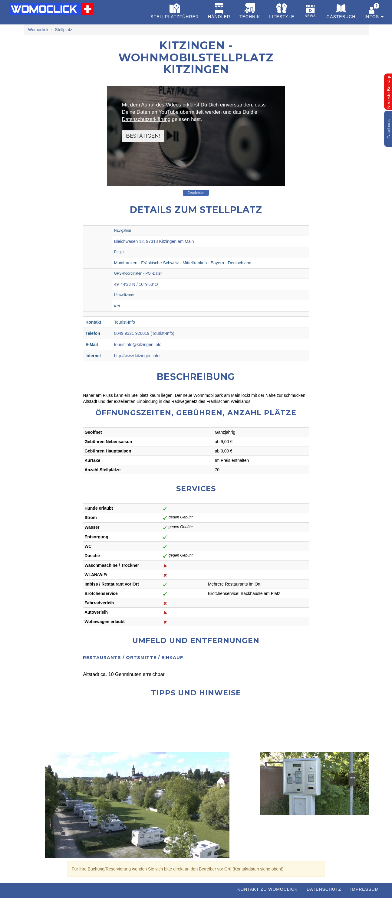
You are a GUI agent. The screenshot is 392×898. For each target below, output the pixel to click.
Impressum (364, 889)
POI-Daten (154, 273)
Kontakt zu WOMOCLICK (267, 889)
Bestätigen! (143, 136)
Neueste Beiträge (388, 91)
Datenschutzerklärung (146, 119)
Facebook (388, 129)
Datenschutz (324, 889)
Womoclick (38, 29)
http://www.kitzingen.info (137, 355)
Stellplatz (63, 29)
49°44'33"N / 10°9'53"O (136, 284)
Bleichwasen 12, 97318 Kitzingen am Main (154, 241)
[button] (374, 12)
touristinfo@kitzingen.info (138, 344)
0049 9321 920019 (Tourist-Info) (144, 333)
